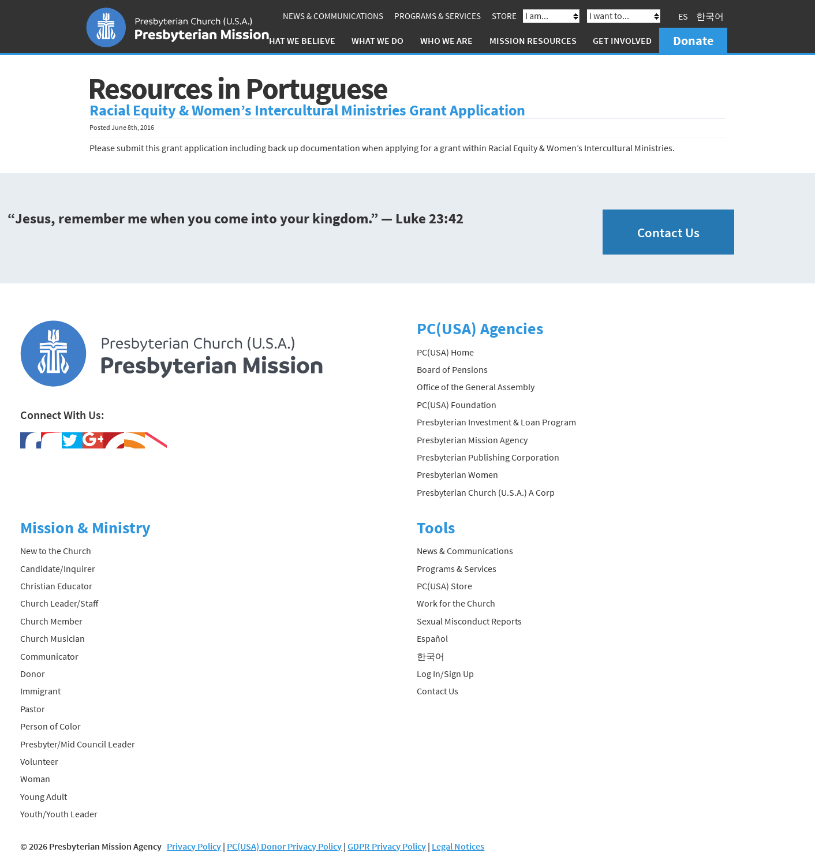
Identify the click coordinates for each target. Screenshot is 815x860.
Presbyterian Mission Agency (472, 440)
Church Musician (52, 638)
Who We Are (446, 40)
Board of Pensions (452, 369)
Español (432, 638)
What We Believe (298, 40)
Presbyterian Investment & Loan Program (496, 422)
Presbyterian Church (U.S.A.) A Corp (486, 492)
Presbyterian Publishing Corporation (488, 457)
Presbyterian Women (457, 474)
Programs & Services (437, 15)
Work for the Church (456, 603)
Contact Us (668, 232)
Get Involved (622, 40)
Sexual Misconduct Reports (469, 621)
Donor (32, 673)
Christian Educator (56, 586)
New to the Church (55, 550)
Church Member (51, 621)
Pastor (32, 709)
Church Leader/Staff (59, 603)
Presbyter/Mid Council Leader (77, 744)
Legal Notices (458, 846)
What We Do (377, 40)
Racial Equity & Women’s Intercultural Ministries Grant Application (307, 110)
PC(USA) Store (444, 586)
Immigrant (40, 691)
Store (504, 15)
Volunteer (39, 761)
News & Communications (333, 15)
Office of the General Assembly (475, 386)
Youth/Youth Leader (59, 814)
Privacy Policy (194, 846)
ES (683, 16)
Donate (693, 40)
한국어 (710, 16)
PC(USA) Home (445, 352)
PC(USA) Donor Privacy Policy (284, 846)
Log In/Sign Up (445, 673)
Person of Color (50, 726)
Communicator (49, 656)
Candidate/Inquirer (57, 568)
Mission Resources (533, 40)
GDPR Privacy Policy (386, 846)
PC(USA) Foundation (456, 404)
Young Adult (43, 796)
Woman (35, 778)
